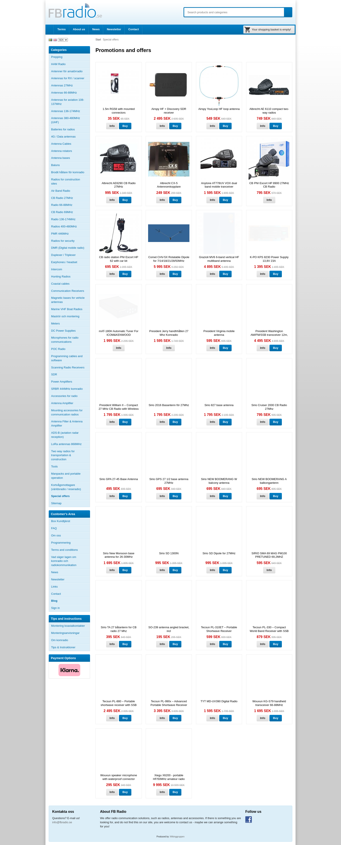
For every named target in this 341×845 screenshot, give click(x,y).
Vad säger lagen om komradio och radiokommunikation (63, 561)
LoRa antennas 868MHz (66, 444)
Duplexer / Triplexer (63, 255)
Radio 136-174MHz (63, 219)
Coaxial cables (60, 283)
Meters (55, 323)
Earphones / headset (64, 262)
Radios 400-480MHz (64, 226)
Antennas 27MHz (70, 85)
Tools (54, 466)
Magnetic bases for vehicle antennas (68, 300)
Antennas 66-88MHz (70, 92)
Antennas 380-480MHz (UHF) (70, 120)
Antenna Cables (61, 143)
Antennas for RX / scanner (67, 78)
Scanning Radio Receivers (67, 367)
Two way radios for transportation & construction (63, 455)
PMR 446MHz (60, 233)
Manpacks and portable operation (65, 475)
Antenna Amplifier (62, 403)
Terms (61, 29)
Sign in (55, 608)
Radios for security (63, 240)
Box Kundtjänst (60, 521)
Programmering (61, 542)
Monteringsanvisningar (65, 633)
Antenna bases (70, 158)
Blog (54, 600)
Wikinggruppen (177, 836)
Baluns (55, 165)
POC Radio (58, 349)
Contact (133, 29)
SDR (54, 374)
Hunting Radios (60, 276)
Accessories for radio (70, 396)
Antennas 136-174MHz (70, 111)
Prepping (56, 57)
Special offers (60, 496)
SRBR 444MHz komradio (67, 388)
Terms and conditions (64, 549)
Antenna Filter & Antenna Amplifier (67, 423)
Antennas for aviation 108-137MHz (67, 102)
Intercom (56, 269)
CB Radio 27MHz (62, 198)
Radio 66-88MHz (61, 205)
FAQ (54, 528)
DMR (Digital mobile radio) (67, 247)
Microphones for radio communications (65, 339)
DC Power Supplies (63, 330)
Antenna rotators (61, 151)
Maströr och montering (65, 316)
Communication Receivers (67, 290)
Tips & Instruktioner (63, 647)
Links (54, 586)
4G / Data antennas (63, 136)
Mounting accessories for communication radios (67, 412)
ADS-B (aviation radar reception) (65, 434)
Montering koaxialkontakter (68, 625)
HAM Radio (70, 64)
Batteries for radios (63, 129)
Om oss (56, 535)
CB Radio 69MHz (62, 212)
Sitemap (56, 503)
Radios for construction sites (65, 181)
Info (112, 126)
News (96, 29)
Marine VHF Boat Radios (66, 309)
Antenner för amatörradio (70, 71)
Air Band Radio (60, 190)
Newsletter (114, 29)
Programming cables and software (67, 358)
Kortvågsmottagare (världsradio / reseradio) (66, 487)
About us (79, 29)
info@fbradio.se (62, 822)
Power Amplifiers (61, 381)
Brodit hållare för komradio (67, 172)
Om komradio (59, 640)
